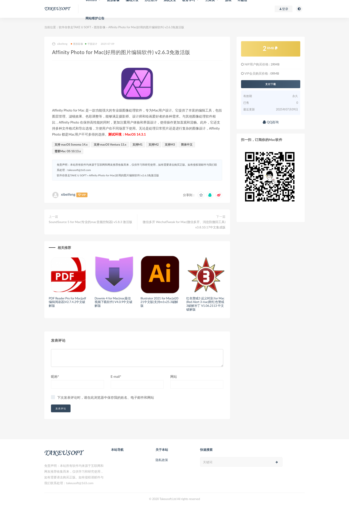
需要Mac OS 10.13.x (68, 151)
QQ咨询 (271, 122)
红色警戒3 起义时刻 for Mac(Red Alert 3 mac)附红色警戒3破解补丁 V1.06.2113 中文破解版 (205, 303)
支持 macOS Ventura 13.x (110, 144)
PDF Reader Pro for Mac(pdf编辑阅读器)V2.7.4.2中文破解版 (67, 302)
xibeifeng (59, 44)
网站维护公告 (94, 18)
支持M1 (137, 144)
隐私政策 (162, 460)
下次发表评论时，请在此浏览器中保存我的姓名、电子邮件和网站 (105, 397)
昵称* (55, 376)
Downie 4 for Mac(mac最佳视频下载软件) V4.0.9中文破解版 (113, 302)
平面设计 (91, 43)
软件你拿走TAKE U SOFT (75, 27)
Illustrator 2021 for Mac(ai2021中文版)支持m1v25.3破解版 (159, 302)
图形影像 (100, 27)
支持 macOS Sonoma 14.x (71, 144)
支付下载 (270, 84)
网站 (173, 376)
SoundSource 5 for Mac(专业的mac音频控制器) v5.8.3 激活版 (90, 222)
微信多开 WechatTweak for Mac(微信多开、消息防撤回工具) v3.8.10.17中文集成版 (184, 224)
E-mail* (116, 376)
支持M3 (170, 144)
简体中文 (187, 144)
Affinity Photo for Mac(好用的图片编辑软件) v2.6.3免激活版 (124, 175)
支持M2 (153, 144)
